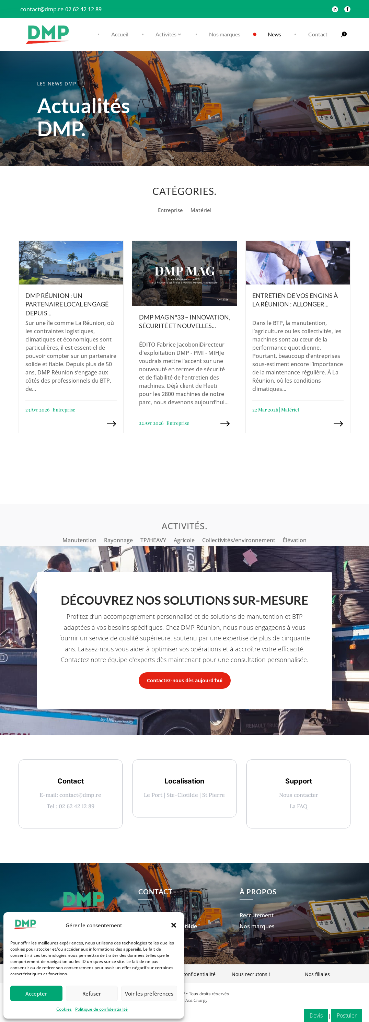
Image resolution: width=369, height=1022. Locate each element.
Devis (316, 1015)
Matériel (201, 210)
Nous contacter (298, 794)
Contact (317, 34)
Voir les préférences (149, 993)
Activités (165, 34)
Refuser (91, 993)
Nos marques (224, 34)
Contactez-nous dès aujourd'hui (184, 680)
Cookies (64, 1009)
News (274, 34)
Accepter (36, 993)
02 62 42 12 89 (83, 9)
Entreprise (170, 210)
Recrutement (257, 927)
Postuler (347, 1015)
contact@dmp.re (42, 9)
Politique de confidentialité (101, 1009)
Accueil (119, 34)
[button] (173, 925)
